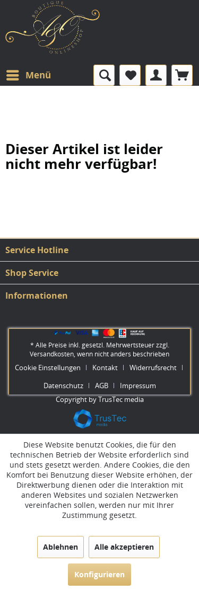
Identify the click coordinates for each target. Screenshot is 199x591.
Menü (28, 74)
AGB (101, 385)
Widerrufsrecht (153, 367)
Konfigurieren (99, 574)
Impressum (138, 385)
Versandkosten (52, 354)
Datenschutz (63, 385)
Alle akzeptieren (124, 547)
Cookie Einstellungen (48, 367)
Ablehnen (60, 547)
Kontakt (105, 367)
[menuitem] (28, 75)
